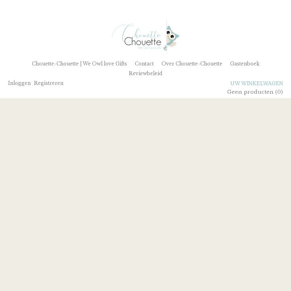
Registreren (48, 83)
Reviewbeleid (145, 73)
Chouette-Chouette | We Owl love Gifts (79, 64)
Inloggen (19, 83)
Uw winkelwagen (256, 83)
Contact (144, 64)
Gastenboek (245, 64)
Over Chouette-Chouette (191, 64)
